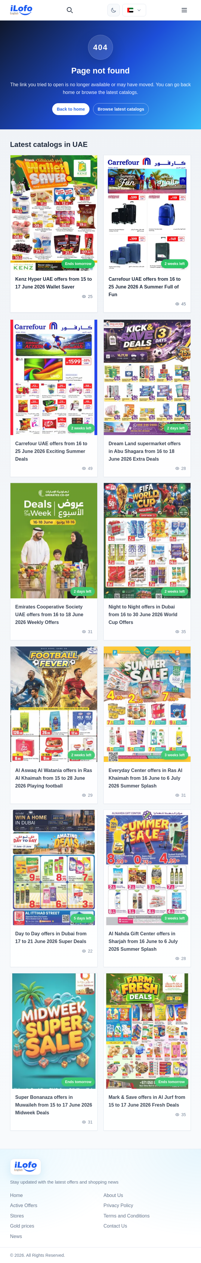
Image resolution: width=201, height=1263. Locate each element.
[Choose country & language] (134, 10)
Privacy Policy (118, 1205)
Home (16, 1195)
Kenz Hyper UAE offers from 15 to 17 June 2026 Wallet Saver (53, 283)
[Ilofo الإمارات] (25, 1167)
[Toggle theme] (113, 10)
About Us (113, 1195)
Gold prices (22, 1226)
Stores (17, 1215)
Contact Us (115, 1226)
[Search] (70, 10)
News (16, 1236)
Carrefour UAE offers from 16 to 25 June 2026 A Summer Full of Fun (145, 287)
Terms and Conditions (126, 1215)
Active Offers (23, 1205)
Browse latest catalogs (121, 109)
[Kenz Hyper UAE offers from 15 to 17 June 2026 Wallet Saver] (53, 213)
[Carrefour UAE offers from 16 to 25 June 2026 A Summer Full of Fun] (147, 213)
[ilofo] (21, 10)
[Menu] (184, 10)
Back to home (71, 109)
